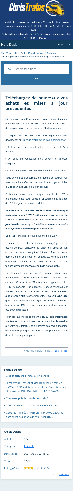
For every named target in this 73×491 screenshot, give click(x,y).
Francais (29, 446)
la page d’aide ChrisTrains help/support (44, 139)
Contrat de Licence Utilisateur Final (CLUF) (31, 405)
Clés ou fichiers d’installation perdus (27, 375)
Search (37, 78)
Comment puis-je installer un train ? (27, 398)
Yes (57, 350)
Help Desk (9, 44)
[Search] (10, 69)
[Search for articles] (36, 69)
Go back (61, 474)
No (66, 350)
